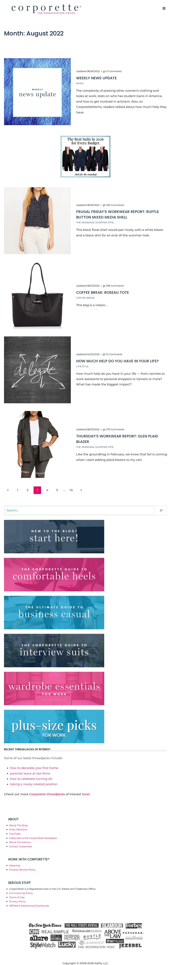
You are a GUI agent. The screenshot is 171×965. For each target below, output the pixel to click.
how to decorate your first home (34, 763)
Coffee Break (85, 295)
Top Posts (15, 828)
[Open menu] (164, 8)
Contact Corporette (20, 841)
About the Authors (20, 837)
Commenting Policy (21, 888)
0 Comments (114, 70)
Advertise (14, 860)
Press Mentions (18, 824)
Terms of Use (16, 892)
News (80, 82)
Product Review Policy (22, 864)
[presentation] (37, 91)
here (85, 789)
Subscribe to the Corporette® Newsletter (33, 833)
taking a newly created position (33, 779)
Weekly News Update (96, 77)
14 (71, 485)
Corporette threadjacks (47, 789)
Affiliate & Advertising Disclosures (29, 900)
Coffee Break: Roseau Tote (102, 290)
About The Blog (18, 820)
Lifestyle (82, 362)
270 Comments (115, 425)
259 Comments (115, 203)
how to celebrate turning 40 (31, 774)
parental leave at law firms (30, 768)
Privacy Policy (17, 896)
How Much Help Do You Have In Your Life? (117, 357)
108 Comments (115, 283)
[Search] (161, 505)
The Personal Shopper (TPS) (95, 221)
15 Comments (114, 350)
